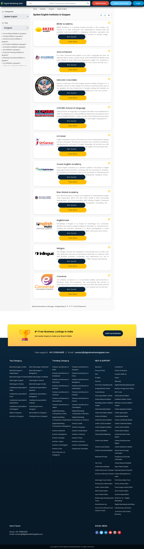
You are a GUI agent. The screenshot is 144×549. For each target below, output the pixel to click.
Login (138, 3)
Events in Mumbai (58, 431)
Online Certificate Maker (123, 420)
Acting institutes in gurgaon (13, 36)
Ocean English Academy (69, 164)
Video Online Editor (102, 487)
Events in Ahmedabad (80, 445)
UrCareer (61, 136)
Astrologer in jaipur (16, 380)
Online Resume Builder (123, 463)
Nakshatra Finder (101, 457)
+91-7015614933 (21, 532)
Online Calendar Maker (123, 423)
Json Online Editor (101, 494)
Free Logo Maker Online (103, 396)
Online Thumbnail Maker (104, 450)
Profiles (97, 378)
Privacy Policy (100, 370)
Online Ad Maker (101, 416)
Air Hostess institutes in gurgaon (14, 44)
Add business (100, 3)
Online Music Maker (122, 431)
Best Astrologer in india (37, 384)
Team (117, 378)
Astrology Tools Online (103, 480)
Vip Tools (98, 463)
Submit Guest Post (121, 3)
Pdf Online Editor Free (122, 480)
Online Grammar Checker (104, 470)
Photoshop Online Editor (104, 484)
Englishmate (63, 220)
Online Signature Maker (123, 409)
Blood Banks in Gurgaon (38, 413)
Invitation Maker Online (123, 399)
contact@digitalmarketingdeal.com (29, 534)
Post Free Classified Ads (103, 385)
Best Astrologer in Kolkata (38, 377)
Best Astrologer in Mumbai (38, 367)
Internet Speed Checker (123, 470)
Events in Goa (57, 449)
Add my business (113, 333)
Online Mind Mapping (102, 434)
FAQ (96, 374)
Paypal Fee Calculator (80, 449)
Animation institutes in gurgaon (14, 47)
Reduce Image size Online (124, 388)
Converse (61, 276)
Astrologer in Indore (36, 380)
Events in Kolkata (58, 438)
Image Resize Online (102, 388)
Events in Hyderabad (79, 431)
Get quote (71, 37)
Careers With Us (120, 374)
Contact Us (119, 367)
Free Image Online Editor (124, 487)
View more (72, 42)
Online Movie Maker (122, 396)
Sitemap (118, 381)
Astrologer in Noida (17, 384)
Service (98, 381)
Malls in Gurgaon (16, 413)
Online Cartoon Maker (103, 423)
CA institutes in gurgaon (11, 63)
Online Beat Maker (121, 416)
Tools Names (100, 392)
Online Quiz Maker (101, 440)
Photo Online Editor (122, 484)
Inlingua (60, 248)
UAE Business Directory (123, 508)
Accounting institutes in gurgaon (14, 33)
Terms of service (121, 370)
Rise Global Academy (67, 192)
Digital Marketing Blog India (124, 385)
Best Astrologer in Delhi (18, 367)
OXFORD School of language (71, 108)
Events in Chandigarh (60, 445)
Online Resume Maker (103, 399)
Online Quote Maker (102, 447)
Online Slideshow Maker (123, 447)
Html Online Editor (101, 491)
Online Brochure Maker (103, 420)
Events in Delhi (77, 423)
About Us (98, 367)
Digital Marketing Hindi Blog (124, 504)
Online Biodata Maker (103, 409)
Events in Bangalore (59, 434)
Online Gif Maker (101, 431)
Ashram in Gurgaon (17, 416)
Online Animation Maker (103, 413)
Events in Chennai (78, 434)
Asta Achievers (64, 52)
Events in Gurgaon (78, 427)
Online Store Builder (102, 467)
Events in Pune (77, 438)
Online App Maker (121, 413)
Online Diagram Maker (103, 427)
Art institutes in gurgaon (11, 50)
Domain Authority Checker (104, 474)
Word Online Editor (121, 491)
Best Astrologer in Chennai (19, 377)
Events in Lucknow (78, 441)
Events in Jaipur (58, 441)
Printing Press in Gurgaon (38, 416)
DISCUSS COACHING (67, 80)
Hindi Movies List (101, 504)
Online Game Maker (122, 427)
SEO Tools (118, 392)
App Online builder (121, 467)
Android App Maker (122, 494)
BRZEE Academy (65, 23)
